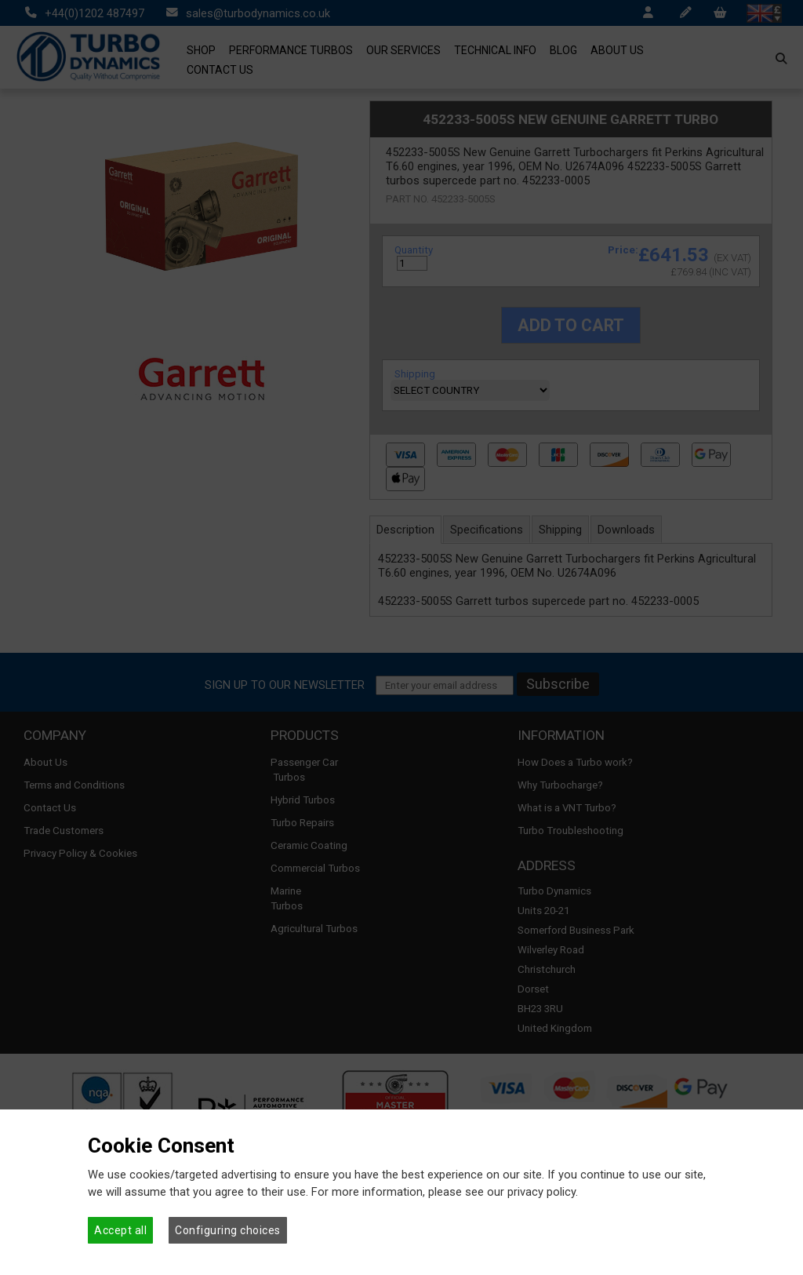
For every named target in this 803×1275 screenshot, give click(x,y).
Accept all (120, 1230)
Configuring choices (227, 1230)
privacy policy (541, 1192)
